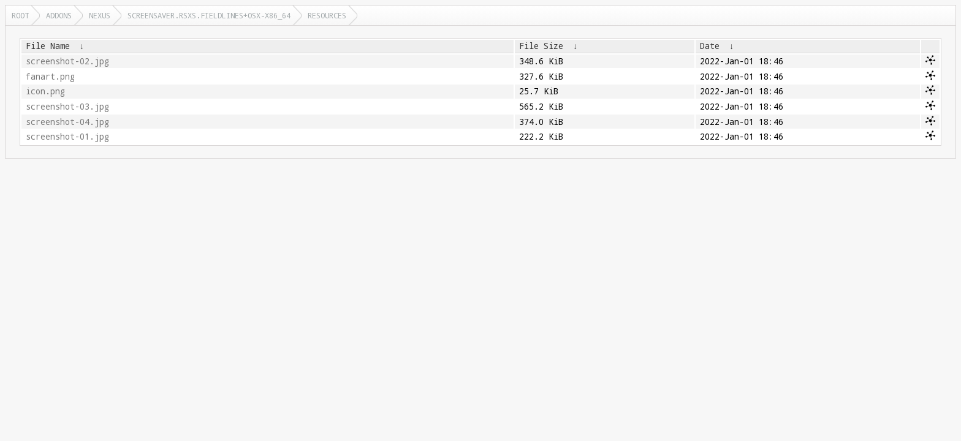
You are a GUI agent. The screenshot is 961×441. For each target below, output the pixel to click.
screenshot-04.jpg (67, 121)
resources (327, 15)
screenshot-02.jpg (67, 61)
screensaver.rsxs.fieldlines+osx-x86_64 (209, 15)
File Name (48, 45)
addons (59, 15)
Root (20, 15)
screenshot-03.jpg (67, 106)
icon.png (45, 91)
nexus (99, 15)
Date (710, 45)
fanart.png (50, 76)
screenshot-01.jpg (67, 136)
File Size (541, 45)
